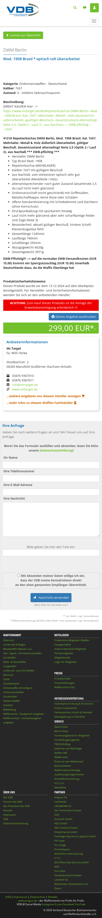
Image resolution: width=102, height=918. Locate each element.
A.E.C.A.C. (59, 783)
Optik (6, 679)
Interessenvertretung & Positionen (73, 703)
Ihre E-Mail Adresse (17, 485)
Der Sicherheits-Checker (67, 810)
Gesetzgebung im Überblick (69, 716)
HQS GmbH (60, 823)
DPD (56, 866)
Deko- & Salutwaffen (14, 661)
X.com (58, 904)
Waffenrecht (61, 757)
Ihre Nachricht (14, 498)
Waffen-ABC (61, 752)
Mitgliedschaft (62, 657)
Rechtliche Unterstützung (68, 853)
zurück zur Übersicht (23, 35)
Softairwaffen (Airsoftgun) (17, 687)
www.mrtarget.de (24, 389)
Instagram (48, 904)
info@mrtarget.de (25, 385)
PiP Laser (59, 840)
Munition (8, 674)
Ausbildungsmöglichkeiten (69, 774)
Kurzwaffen (9, 657)
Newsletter (60, 787)
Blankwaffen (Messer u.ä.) (17, 648)
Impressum (9, 814)
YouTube (80, 904)
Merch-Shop (61, 731)
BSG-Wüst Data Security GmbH (71, 862)
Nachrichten (61, 726)
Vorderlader (10, 696)
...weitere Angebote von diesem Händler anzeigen (45, 396)
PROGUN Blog (62, 744)
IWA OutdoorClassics (66, 827)
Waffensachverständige (67, 770)
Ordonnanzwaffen (13, 692)
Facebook (68, 904)
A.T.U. (57, 858)
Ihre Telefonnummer (18, 471)
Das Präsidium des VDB (16, 806)
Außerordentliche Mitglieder (70, 648)
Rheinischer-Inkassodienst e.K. (71, 884)
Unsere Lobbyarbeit (65, 708)
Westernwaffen (11, 700)
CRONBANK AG (62, 806)
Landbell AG (61, 879)
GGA (56, 814)
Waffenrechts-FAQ (64, 687)
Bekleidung (9, 709)
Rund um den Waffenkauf (68, 761)
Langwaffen (9, 666)
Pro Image (60, 845)
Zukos (57, 888)
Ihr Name (10, 457)
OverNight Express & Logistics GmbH (75, 836)
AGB (5, 819)
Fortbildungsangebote (66, 739)
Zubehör (8, 705)
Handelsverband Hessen (68, 875)
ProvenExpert (62, 849)
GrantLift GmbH (63, 819)
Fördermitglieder (64, 653)
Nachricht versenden (51, 597)
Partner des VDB (12, 801)
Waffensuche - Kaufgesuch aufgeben (23, 713)
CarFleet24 (60, 801)
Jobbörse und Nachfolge (68, 748)
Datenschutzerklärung (56, 450)
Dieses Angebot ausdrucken (74, 317)
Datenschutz (37, 897)
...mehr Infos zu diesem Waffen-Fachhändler (41, 403)
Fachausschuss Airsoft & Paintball (73, 712)
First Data (59, 871)
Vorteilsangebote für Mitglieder (72, 735)
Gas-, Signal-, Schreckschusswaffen (22, 653)
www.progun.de (27, 900)
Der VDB (8, 797)
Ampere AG (60, 797)
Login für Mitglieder (65, 661)
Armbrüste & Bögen (14, 644)
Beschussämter (62, 765)
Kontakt (7, 810)
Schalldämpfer (11, 683)
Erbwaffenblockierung (66, 778)
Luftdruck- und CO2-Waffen (18, 670)
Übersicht (8, 640)
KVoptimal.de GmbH (65, 832)
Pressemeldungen (64, 682)
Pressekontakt (62, 678)
